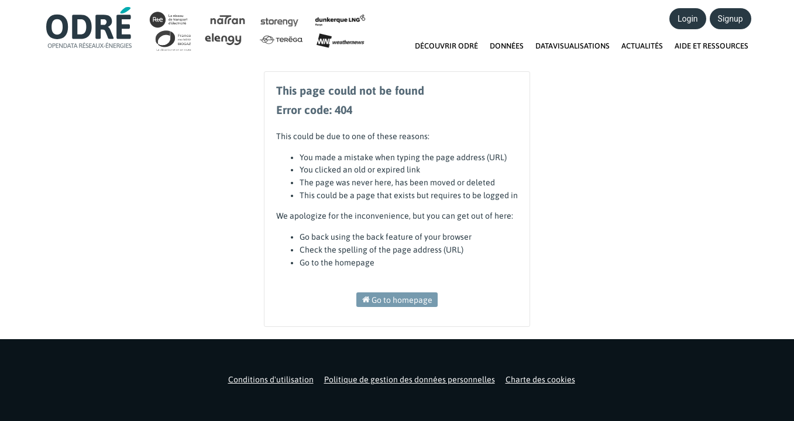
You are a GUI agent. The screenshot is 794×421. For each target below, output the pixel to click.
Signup (730, 18)
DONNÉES (507, 46)
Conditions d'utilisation (271, 379)
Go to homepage (397, 299)
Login (688, 18)
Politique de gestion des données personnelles (409, 379)
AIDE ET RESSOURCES (711, 46)
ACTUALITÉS (642, 46)
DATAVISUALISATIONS (572, 46)
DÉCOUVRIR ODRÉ (446, 46)
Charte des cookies (540, 379)
